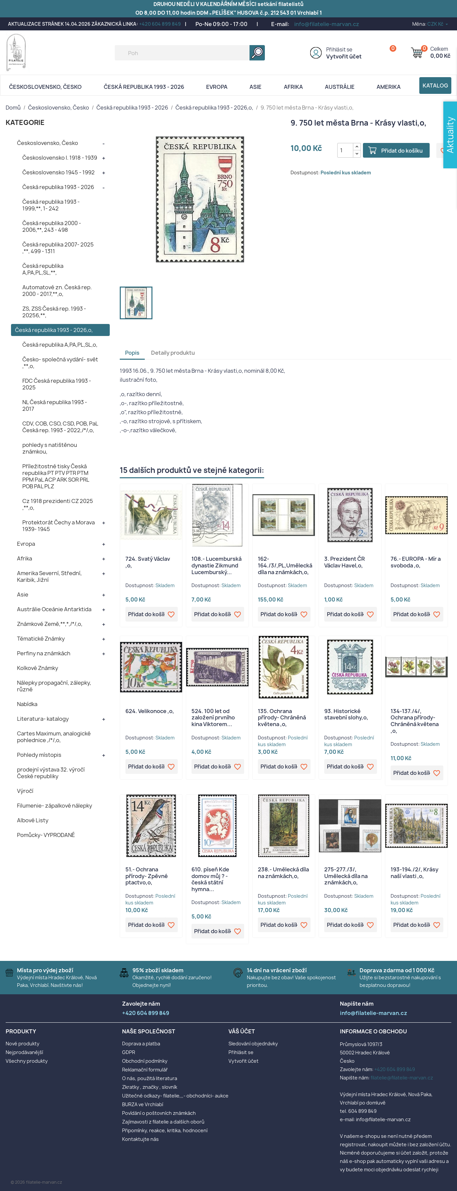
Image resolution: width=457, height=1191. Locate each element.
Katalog (435, 85)
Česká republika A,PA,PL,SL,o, (59, 344)
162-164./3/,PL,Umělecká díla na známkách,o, (285, 565)
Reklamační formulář (145, 1069)
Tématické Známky (41, 638)
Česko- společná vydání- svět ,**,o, (60, 363)
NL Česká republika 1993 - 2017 (54, 405)
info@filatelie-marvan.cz (326, 24)
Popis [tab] (132, 352)
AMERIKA (389, 87)
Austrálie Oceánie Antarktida (54, 609)
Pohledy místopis (39, 754)
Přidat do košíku (402, 150)
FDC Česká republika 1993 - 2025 (56, 384)
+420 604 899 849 (160, 24)
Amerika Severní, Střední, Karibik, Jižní (49, 576)
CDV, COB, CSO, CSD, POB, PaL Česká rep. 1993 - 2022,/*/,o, (60, 427)
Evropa (216, 87)
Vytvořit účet (344, 56)
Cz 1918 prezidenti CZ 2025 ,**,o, (57, 504)
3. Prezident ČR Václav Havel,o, (344, 562)
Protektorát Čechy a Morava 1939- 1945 (58, 526)
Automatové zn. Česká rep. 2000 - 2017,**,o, (57, 291)
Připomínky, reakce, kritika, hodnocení (164, 1130)
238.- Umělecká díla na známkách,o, (283, 873)
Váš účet (242, 1031)
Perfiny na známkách (43, 653)
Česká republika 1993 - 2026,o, (54, 330)
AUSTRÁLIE (340, 87)
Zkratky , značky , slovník (149, 1087)
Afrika (293, 87)
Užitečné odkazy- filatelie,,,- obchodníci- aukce (175, 1095)
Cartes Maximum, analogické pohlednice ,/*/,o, (54, 737)
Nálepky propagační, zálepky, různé (54, 686)
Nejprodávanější (24, 1052)
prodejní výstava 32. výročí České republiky (51, 773)
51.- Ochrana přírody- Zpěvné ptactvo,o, (146, 876)
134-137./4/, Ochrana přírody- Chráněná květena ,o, (415, 720)
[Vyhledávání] (190, 52)
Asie (256, 87)
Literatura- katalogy (43, 718)
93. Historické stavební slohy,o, (346, 714)
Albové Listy (32, 820)
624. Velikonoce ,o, (149, 711)
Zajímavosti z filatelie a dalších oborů (163, 1122)
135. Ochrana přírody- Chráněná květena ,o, (282, 717)
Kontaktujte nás (140, 1139)
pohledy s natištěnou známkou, (49, 448)
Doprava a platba (141, 1043)
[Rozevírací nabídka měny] (438, 23)
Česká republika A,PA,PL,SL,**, (42, 269)
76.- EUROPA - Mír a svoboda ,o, (416, 562)
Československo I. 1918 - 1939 (59, 157)
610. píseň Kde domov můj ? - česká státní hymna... (210, 879)
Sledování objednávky (253, 1043)
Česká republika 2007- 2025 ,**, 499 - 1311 (58, 248)
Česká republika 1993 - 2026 (144, 87)
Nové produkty (22, 1043)
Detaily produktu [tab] (173, 352)
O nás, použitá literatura (149, 1078)
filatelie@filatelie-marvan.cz (402, 1077)
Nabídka (27, 704)
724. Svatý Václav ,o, (147, 562)
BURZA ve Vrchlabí (142, 1104)
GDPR (128, 1052)
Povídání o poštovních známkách (159, 1113)
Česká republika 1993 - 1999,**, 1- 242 (51, 205)
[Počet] (345, 150)
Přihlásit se (339, 49)
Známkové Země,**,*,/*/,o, (49, 624)
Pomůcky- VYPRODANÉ (46, 835)
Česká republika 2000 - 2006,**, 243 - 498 (51, 226)
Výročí (25, 791)
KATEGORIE (25, 122)
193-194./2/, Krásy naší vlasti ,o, (414, 873)
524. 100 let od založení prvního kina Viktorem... (213, 717)
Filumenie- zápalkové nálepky (54, 805)
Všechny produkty (27, 1061)
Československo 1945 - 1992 (58, 172)
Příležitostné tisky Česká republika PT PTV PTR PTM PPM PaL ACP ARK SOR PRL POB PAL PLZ (55, 476)
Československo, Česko (45, 87)
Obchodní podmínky (144, 1061)
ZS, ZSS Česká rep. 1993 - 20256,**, (54, 312)
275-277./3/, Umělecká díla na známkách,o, (346, 876)
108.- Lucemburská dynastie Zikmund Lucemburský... (216, 565)
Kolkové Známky (37, 668)
